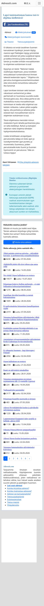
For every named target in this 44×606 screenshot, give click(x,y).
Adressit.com (9, 3)
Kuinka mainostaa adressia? (19, 535)
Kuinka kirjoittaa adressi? (18, 532)
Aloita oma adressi (22, 286)
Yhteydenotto (13, 549)
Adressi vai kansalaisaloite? (19, 537)
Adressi (8, 76)
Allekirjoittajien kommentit (18, 80)
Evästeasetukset (14, 543)
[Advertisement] (22, 32)
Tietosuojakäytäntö (25, 85)
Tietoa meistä (13, 546)
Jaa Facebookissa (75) (15, 68)
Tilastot (9, 85)
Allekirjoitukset (25, 76)
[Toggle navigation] (39, 3)
